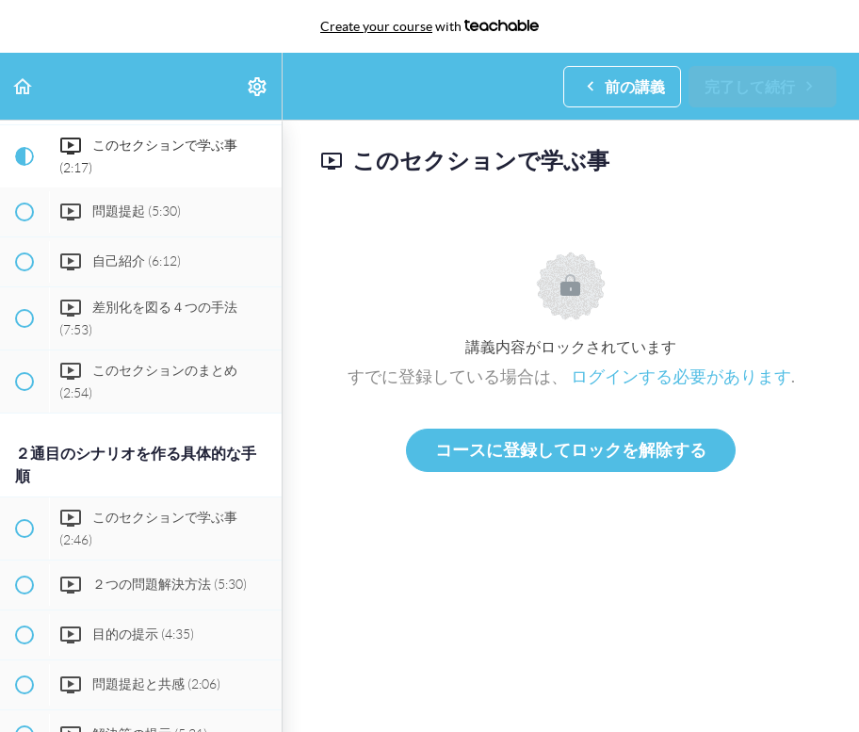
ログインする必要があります (681, 376)
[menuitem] (258, 86)
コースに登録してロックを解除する (570, 450)
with (429, 26)
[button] (23, 86)
